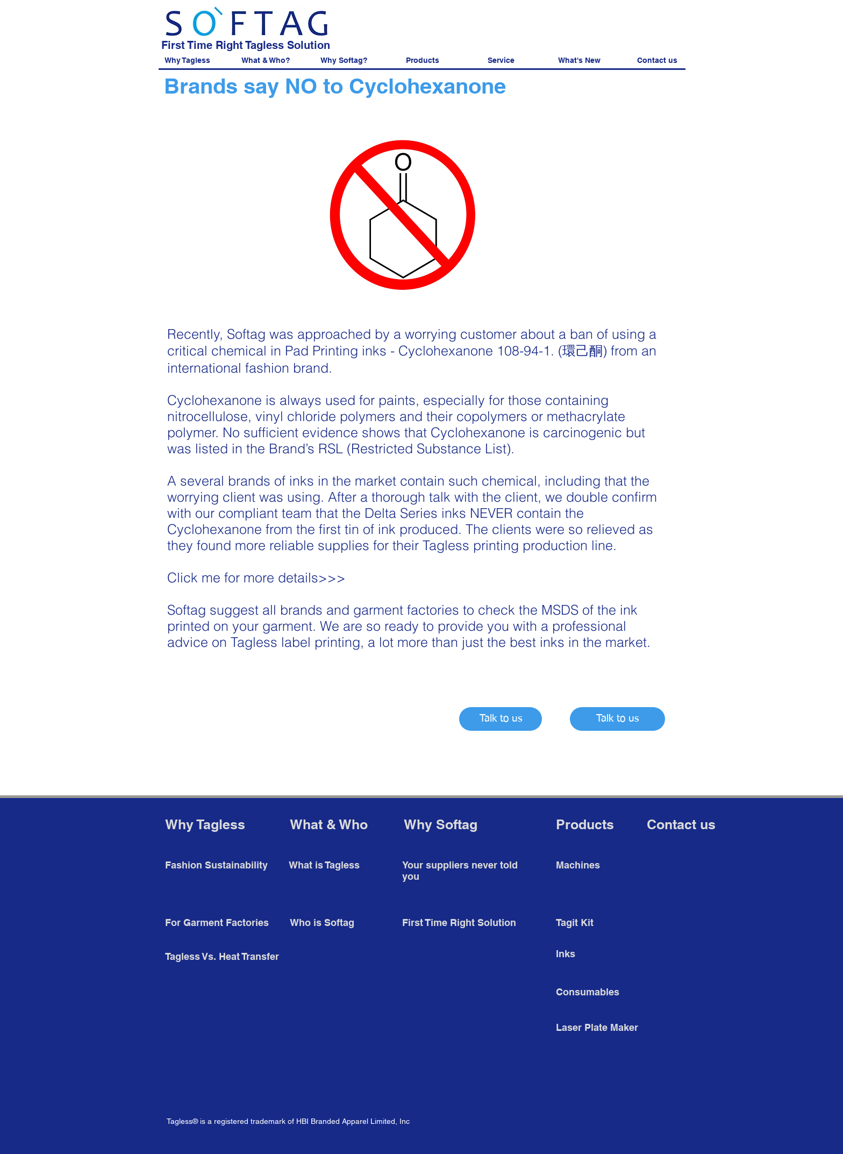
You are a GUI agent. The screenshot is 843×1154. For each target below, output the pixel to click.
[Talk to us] (500, 719)
